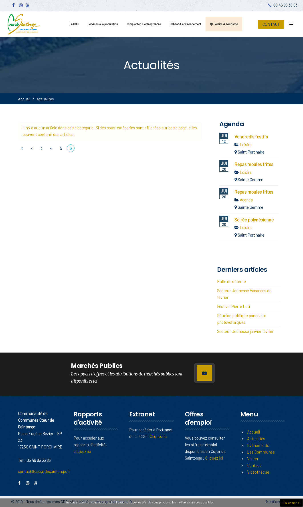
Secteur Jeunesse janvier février (245, 331)
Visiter (253, 458)
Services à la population (102, 24)
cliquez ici (82, 451)
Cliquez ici (159, 436)
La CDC (74, 24)
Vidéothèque (258, 472)
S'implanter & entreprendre (144, 24)
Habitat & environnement (185, 24)
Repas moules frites (253, 164)
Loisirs (246, 144)
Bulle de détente (231, 281)
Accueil (24, 99)
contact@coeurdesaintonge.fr (44, 471)
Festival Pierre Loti (233, 306)
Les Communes (261, 451)
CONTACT (271, 24)
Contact (254, 465)
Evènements (258, 445)
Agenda (246, 199)
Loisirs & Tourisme (224, 24)
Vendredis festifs (251, 136)
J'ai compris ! (291, 503)
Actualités (256, 438)
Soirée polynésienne (254, 219)
